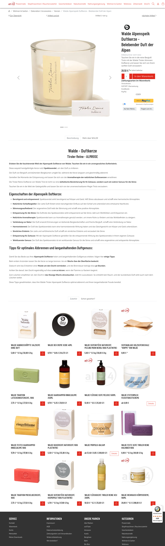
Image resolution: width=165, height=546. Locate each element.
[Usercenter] (158, 4)
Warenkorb (13, 527)
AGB (48, 527)
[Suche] (153, 4)
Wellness (127, 4)
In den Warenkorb (143, 76)
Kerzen (57, 11)
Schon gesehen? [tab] (88, 299)
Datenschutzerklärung (55, 530)
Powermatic (21, 4)
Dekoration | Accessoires (41, 11)
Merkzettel (13, 534)
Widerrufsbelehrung (54, 537)
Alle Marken (88, 523)
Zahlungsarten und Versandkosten (59, 534)
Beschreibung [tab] (73, 138)
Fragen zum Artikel (147, 109)
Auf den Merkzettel (130, 109)
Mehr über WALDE (90, 138)
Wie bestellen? (52, 541)
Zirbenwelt (137, 4)
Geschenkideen (65, 4)
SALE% (147, 4)
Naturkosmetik (80, 4)
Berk (86, 541)
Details (151, 403)
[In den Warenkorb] (42, 353)
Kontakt (12, 523)
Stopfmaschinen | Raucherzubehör (42, 4)
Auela (86, 534)
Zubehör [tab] (73, 299)
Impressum (51, 523)
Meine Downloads (15, 537)
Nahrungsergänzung (96, 4)
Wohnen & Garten (114, 4)
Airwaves (87, 530)
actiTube (87, 527)
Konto (11, 530)
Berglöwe (87, 537)
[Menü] (161, 506)
